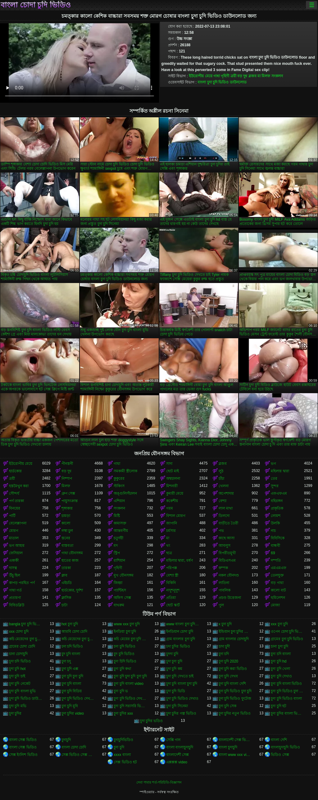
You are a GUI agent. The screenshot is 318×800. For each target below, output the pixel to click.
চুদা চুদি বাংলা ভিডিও (286, 683)
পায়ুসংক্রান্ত (69, 501)
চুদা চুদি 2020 (228, 661)
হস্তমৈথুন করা (19, 486)
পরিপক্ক (171, 568)
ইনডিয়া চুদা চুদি (125, 631)
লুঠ (221, 471)
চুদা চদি (224, 654)
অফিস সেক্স (122, 598)
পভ (221, 530)
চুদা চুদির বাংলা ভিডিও (287, 713)
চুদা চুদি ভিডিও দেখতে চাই (78, 698)
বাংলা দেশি (279, 740)
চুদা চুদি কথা (122, 669)
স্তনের (65, 538)
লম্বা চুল (67, 530)
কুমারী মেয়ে (174, 493)
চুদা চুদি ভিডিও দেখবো (130, 698)
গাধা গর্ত (15, 590)
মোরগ (13, 530)
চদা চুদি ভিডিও (124, 646)
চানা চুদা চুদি (279, 646)
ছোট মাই (172, 471)
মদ (116, 545)
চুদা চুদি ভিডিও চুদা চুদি (235, 691)
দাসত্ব (13, 568)
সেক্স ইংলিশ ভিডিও (23, 755)
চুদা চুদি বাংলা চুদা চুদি (181, 683)
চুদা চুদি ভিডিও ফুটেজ (235, 698)
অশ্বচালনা (173, 478)
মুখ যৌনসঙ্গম (123, 575)
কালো (65, 523)
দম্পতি (276, 560)
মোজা (275, 605)
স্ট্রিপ (117, 553)
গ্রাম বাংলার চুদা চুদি (180, 639)
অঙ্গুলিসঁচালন (125, 493)
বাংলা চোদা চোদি (73, 747)
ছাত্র (169, 553)
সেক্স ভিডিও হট (125, 762)
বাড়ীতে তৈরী (228, 523)
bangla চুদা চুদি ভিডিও (25, 624)
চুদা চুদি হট (278, 706)
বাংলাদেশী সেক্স (177, 755)
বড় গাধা (277, 583)
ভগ (273, 463)
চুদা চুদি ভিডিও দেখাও (182, 698)
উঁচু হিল (14, 575)
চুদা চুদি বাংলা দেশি (232, 683)
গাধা (216, 76)
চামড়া (65, 516)
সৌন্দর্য (14, 493)
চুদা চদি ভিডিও (20, 661)
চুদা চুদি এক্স (70, 669)
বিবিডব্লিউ (16, 605)
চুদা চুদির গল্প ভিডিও (181, 713)
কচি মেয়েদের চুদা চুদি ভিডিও (25, 639)
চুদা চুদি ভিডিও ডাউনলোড (25, 698)
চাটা (64, 605)
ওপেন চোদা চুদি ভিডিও (287, 631)
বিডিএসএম (227, 560)
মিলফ (265, 76)
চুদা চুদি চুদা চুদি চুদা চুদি (130, 676)
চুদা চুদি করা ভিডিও (233, 669)
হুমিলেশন (278, 598)
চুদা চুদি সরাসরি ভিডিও (130, 706)
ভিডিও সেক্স (280, 755)
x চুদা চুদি (225, 624)
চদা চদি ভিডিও (72, 646)
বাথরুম (119, 605)
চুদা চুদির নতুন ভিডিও (235, 713)
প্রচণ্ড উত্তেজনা (230, 598)
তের (274, 478)
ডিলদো (224, 516)
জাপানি (171, 523)
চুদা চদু (66, 661)
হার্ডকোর (15, 471)
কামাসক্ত (120, 523)
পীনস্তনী (67, 463)
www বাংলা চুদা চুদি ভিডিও (182, 624)
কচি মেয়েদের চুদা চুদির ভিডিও (78, 639)
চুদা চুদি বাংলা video (128, 683)
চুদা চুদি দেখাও (281, 676)
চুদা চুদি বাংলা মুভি (22, 691)
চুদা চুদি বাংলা (71, 683)
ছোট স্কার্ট (173, 605)
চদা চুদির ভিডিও (178, 646)
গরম (169, 508)
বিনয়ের (14, 508)
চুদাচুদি (66, 740)
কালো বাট (278, 590)
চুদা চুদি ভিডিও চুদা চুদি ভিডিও (287, 691)
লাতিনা (224, 583)
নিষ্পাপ (66, 478)
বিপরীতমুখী (227, 553)
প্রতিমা (171, 598)
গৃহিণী (225, 76)
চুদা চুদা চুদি (174, 661)
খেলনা (224, 486)
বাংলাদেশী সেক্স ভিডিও (235, 740)
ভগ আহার (17, 545)
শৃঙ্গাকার (67, 508)
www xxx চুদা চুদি (127, 624)
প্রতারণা (15, 598)
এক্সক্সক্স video (176, 762)
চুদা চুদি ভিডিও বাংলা (286, 698)
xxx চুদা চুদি (279, 624)
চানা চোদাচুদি (18, 654)
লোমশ (275, 516)
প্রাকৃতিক (277, 508)
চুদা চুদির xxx (123, 713)
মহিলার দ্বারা (280, 471)
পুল (221, 605)
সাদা (169, 463)
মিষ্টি (117, 516)
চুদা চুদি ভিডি (175, 691)
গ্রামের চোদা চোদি (22, 646)
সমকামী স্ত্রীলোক (125, 471)
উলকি (275, 523)
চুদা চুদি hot (17, 669)
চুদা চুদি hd (278, 661)
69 (273, 553)
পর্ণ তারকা (16, 501)
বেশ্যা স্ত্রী (172, 575)
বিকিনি (171, 583)
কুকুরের (119, 478)
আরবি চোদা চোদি (74, 631)
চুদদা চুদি (172, 654)
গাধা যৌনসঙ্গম (72, 553)
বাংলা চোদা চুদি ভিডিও (36, 5)
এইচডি (66, 583)
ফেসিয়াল (16, 553)
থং (168, 545)
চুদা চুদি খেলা (280, 669)
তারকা (66, 568)
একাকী (14, 560)
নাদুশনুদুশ (172, 590)
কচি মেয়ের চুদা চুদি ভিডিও (130, 639)
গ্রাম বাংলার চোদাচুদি (234, 639)
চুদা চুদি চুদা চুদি (72, 676)
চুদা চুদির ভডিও (151, 721)
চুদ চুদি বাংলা (70, 654)
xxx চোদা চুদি (19, 631)
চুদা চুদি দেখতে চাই (179, 676)
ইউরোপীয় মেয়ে (200, 76)
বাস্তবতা (67, 545)
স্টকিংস (119, 486)
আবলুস (224, 545)
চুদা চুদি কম (174, 669)
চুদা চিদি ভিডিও (125, 661)
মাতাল (14, 538)
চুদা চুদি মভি (17, 706)
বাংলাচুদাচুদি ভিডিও (285, 747)
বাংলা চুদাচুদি (228, 747)
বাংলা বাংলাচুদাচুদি (179, 747)
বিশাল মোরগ (175, 516)
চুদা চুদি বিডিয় (71, 691)
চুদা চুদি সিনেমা (177, 706)
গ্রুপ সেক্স (68, 493)
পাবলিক (224, 590)
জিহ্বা (118, 583)
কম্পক (223, 568)
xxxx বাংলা (122, 755)
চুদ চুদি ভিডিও (124, 654)
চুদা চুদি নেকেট (19, 683)
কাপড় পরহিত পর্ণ (22, 583)
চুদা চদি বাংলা (281, 654)
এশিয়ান (119, 501)
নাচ (273, 530)
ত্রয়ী (233, 76)
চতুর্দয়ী (118, 538)
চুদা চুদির (15, 713)
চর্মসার (171, 530)
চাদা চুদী (224, 646)
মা (259, 76)
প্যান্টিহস (120, 590)
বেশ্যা (222, 501)
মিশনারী (172, 486)
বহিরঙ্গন (277, 501)
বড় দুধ (242, 76)
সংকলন (277, 76)
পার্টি (12, 516)
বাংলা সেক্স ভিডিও (23, 740)
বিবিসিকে (277, 538)
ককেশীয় (172, 501)
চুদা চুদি (119, 747)
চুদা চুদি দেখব (228, 676)
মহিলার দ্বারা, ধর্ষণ (179, 560)
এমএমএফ (278, 568)
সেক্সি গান (173, 740)
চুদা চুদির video (72, 713)
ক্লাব (64, 575)
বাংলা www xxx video (235, 755)
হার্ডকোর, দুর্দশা (72, 590)
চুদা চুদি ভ (121, 691)
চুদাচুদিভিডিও (123, 740)
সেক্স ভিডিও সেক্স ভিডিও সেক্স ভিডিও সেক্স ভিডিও (78, 755)
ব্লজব (252, 76)
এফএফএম (279, 493)
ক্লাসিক (66, 598)
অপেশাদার (226, 493)
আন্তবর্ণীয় (121, 530)
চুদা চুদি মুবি (69, 706)
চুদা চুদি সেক (228, 706)
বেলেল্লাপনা (17, 523)
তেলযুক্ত (277, 575)
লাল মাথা (226, 508)
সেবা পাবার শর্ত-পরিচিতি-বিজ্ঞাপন (159, 782)
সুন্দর (275, 486)
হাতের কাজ (70, 560)
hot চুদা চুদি (69, 624)
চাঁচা (221, 478)
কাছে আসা (226, 538)
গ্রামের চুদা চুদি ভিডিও (287, 639)
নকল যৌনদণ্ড (229, 575)
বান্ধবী (275, 545)
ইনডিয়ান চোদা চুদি (179, 631)
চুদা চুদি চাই (17, 676)
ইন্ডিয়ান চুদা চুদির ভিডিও (235, 631)
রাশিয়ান (119, 560)
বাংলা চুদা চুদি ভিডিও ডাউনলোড (222, 82)
